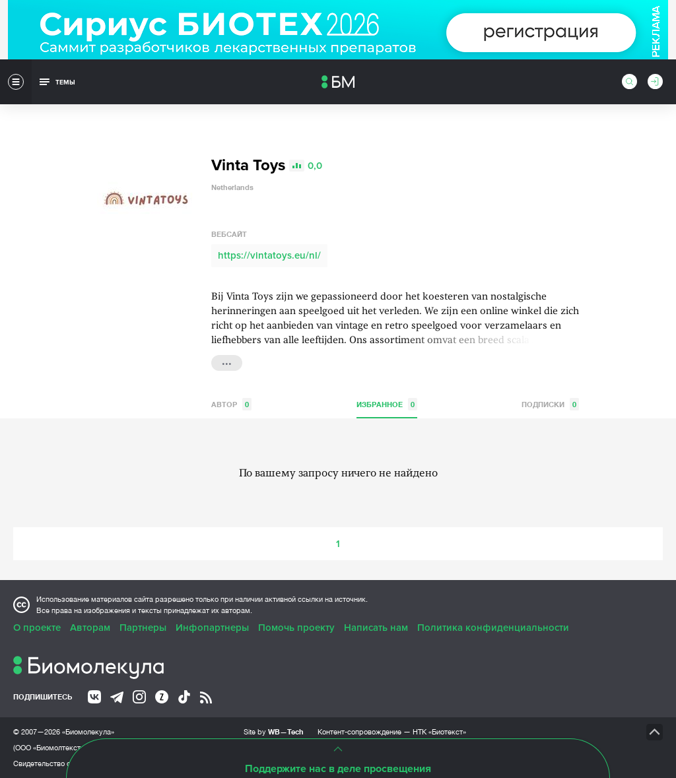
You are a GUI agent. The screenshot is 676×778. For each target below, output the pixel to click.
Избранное (386, 404)
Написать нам (376, 627)
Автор (231, 404)
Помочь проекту (296, 627)
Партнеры (142, 627)
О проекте (37, 627)
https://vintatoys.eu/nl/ (269, 255)
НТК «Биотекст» (439, 732)
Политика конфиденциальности (493, 627)
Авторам (90, 627)
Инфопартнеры (212, 627)
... (227, 361)
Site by (274, 731)
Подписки (550, 404)
